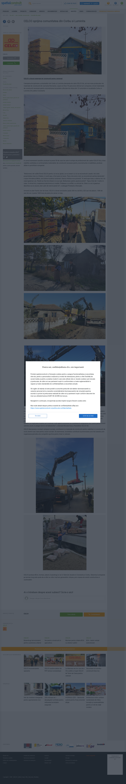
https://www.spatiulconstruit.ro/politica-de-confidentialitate (51, 408)
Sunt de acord (88, 416)
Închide (38, 416)
